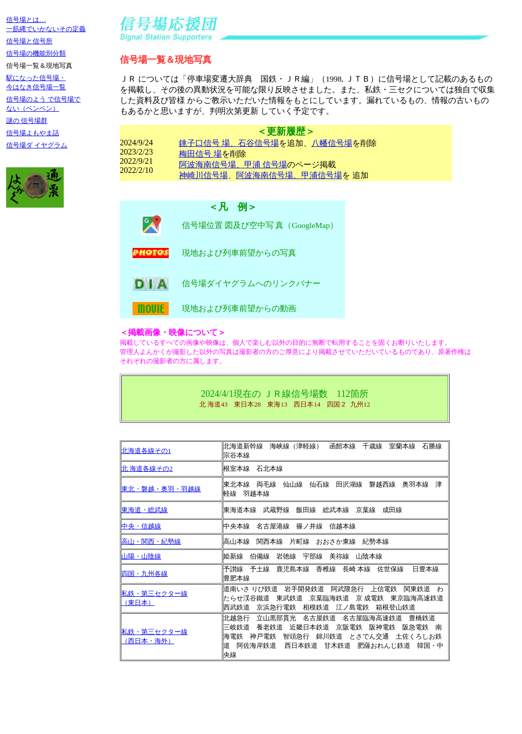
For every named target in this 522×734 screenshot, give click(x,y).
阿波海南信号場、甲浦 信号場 (233, 164)
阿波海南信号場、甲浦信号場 (289, 175)
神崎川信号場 (203, 175)
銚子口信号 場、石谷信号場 (229, 143)
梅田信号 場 (200, 153)
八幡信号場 (331, 143)
